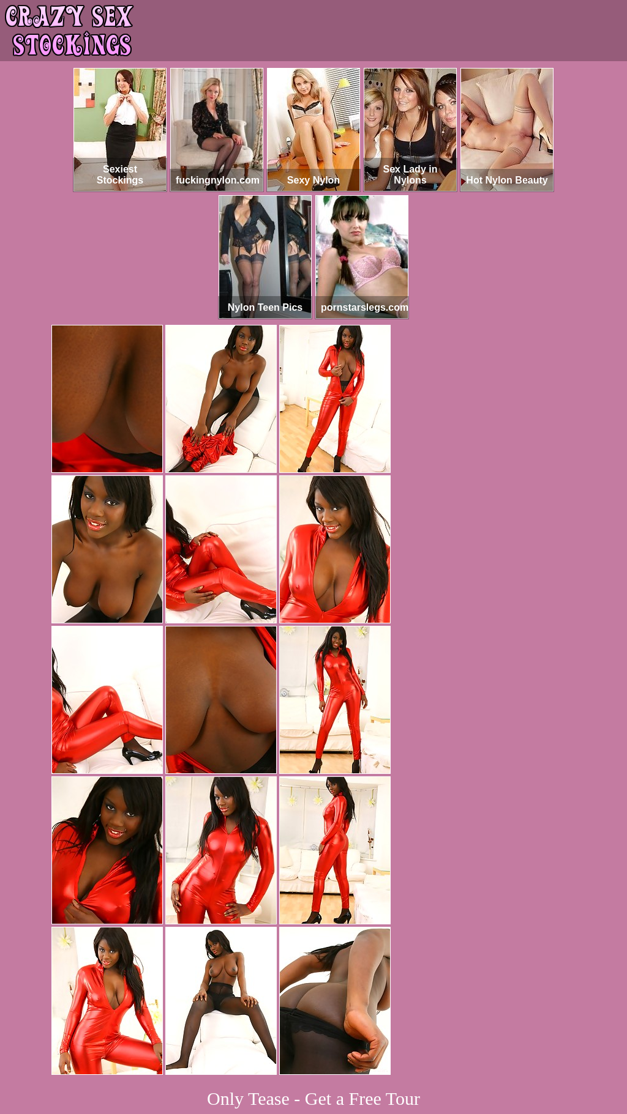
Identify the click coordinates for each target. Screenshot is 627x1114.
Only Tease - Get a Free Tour (313, 1098)
